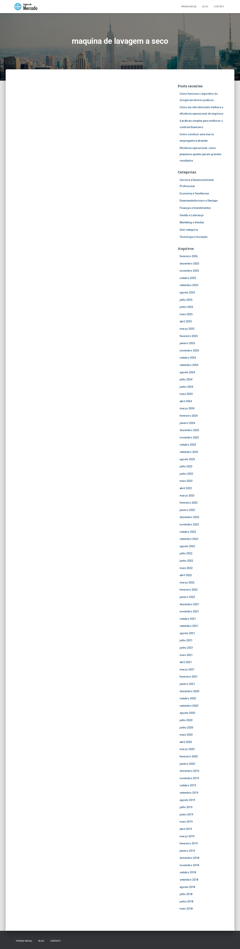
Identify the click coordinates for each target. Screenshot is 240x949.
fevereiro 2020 (189, 756)
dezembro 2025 (189, 263)
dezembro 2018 (189, 857)
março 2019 (187, 836)
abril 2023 (186, 488)
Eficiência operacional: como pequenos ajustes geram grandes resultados (200, 154)
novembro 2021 (189, 611)
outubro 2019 (188, 785)
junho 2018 (186, 901)
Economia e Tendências (194, 193)
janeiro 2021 (187, 683)
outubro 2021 (188, 618)
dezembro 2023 (189, 430)
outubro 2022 (188, 531)
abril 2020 (186, 741)
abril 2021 (186, 662)
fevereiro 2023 (189, 502)
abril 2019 (186, 828)
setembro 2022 (189, 538)
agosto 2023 (187, 459)
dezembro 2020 (189, 691)
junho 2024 (186, 386)
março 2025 (187, 328)
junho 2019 (186, 814)
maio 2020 (186, 734)
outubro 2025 (188, 278)
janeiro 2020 (187, 763)
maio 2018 (186, 908)
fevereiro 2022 (189, 589)
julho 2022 (186, 553)
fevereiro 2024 (189, 415)
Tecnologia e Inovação (194, 236)
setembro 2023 (189, 451)
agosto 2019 (187, 800)
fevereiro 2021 (189, 676)
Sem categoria (189, 229)
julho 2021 (186, 640)
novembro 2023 (189, 437)
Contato (219, 6)
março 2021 (187, 669)
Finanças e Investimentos (195, 207)
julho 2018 (186, 894)
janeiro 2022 (187, 596)
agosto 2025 (187, 292)
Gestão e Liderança (191, 215)
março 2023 (187, 495)
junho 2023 (186, 473)
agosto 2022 (187, 546)
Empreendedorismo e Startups (199, 200)
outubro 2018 (188, 872)
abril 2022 (186, 575)
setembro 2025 (189, 285)
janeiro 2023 (187, 510)
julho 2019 (186, 807)
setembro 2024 (189, 364)
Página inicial (189, 6)
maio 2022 (186, 568)
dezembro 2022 (189, 517)
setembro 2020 (189, 705)
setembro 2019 (189, 792)
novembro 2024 (189, 350)
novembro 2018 (189, 865)
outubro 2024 (188, 357)
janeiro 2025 (187, 343)
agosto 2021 (187, 633)
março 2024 (187, 408)
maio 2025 (186, 314)
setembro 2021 (189, 625)
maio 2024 (186, 393)
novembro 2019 (189, 778)
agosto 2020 (187, 712)
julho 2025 (186, 299)
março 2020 (187, 749)
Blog (205, 6)
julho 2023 (186, 466)
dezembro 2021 (189, 604)
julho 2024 (186, 379)
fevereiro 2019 (189, 843)
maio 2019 (186, 821)
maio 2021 (186, 655)
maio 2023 (186, 480)
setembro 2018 (189, 879)
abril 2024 (186, 401)
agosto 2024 (187, 372)
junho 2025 (186, 306)
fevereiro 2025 (189, 336)
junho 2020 (186, 727)
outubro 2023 (188, 444)
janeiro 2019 (187, 850)
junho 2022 (186, 560)
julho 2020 (186, 720)
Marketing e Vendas (192, 222)
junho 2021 (186, 647)
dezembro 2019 (189, 770)
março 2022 (187, 582)
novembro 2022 (189, 524)
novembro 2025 (189, 270)
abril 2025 (186, 321)
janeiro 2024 (187, 423)
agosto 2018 (187, 887)
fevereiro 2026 (189, 256)
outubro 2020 (188, 698)
